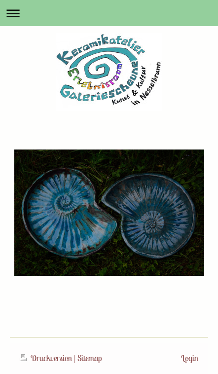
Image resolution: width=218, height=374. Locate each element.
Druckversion (47, 358)
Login (189, 358)
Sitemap (89, 358)
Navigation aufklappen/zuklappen (109, 13)
